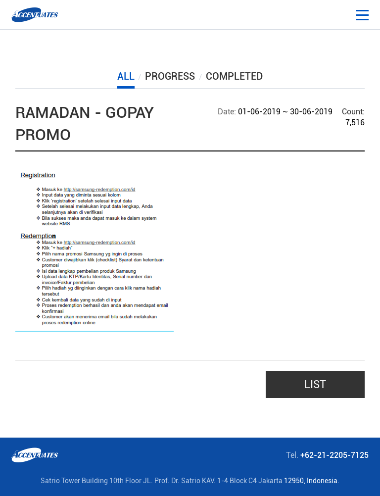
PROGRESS (170, 76)
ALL (126, 76)
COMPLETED (234, 76)
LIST (315, 384)
